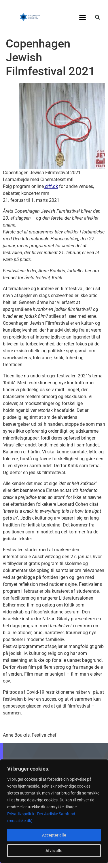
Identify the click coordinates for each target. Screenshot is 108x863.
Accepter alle (54, 835)
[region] (54, 811)
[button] (82, 17)
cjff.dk (51, 186)
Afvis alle (54, 850)
